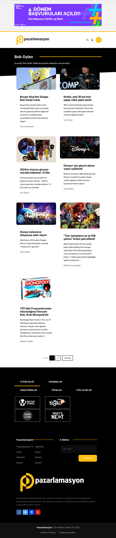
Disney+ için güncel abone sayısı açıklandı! (79, 167)
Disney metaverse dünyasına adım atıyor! (33, 233)
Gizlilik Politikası (48, 532)
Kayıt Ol (88, 458)
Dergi (18, 452)
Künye (38, 452)
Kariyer (19, 462)
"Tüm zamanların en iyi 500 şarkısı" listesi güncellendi (79, 237)
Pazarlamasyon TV (25, 446)
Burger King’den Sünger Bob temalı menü (34, 98)
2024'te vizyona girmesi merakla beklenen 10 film (35, 171)
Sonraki (67, 358)
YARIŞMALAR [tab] (55, 381)
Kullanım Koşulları (67, 532)
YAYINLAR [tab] (56, 390)
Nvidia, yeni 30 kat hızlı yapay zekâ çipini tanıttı (78, 98)
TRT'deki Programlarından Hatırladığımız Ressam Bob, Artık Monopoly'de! (35, 311)
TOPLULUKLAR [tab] (84, 390)
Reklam (38, 457)
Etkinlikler (20, 457)
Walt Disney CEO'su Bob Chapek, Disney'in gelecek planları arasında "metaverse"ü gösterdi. (34, 243)
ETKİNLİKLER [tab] (27, 381)
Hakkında (39, 446)
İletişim (38, 462)
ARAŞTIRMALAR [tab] (28, 390)
